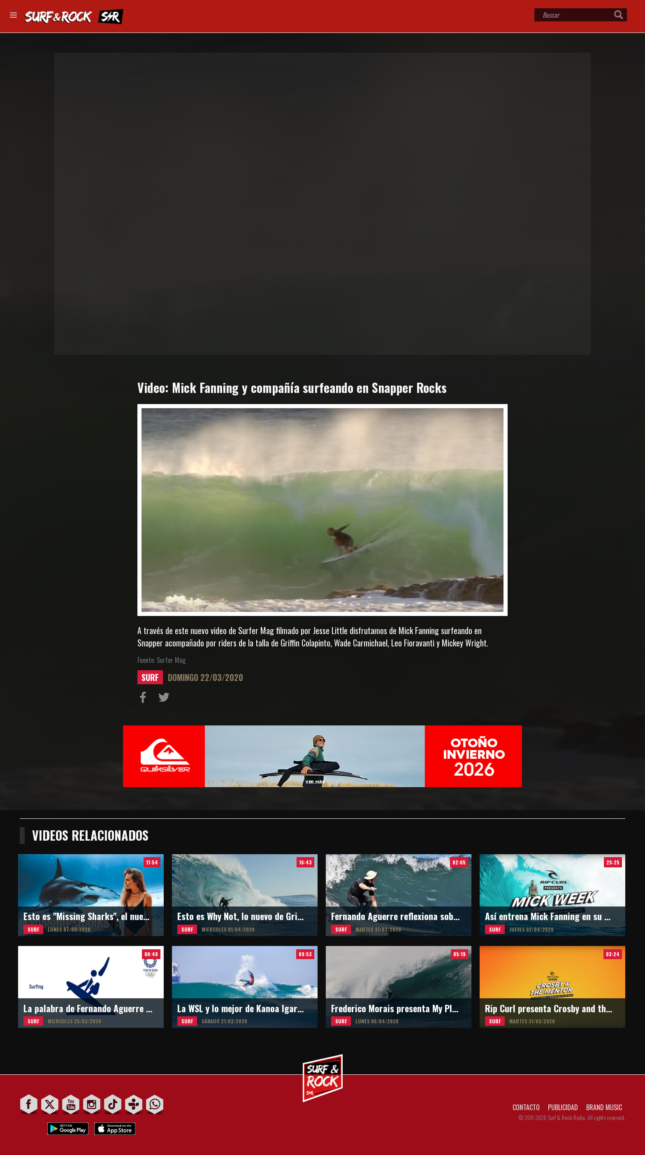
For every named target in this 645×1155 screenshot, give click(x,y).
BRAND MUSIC (604, 1107)
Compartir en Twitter (165, 699)
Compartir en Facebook (144, 699)
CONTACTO (526, 1107)
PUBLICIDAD (563, 1107)
